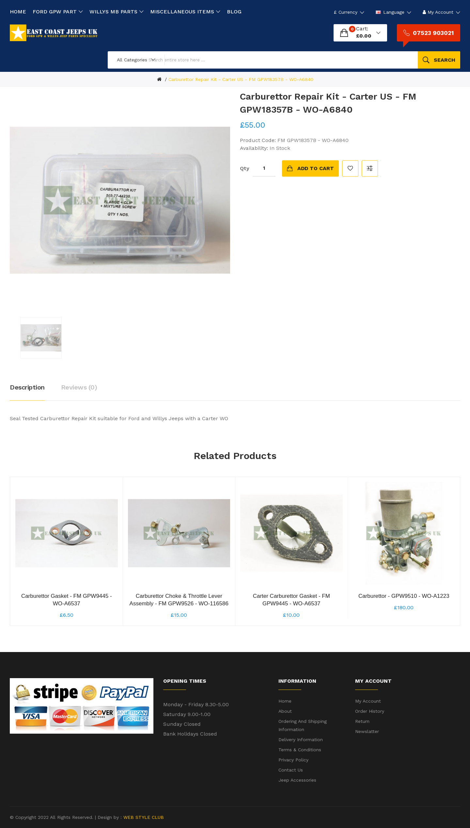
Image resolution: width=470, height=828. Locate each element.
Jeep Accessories (297, 780)
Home (284, 701)
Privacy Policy (293, 759)
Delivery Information (300, 739)
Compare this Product (370, 168)
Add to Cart (315, 168)
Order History (369, 711)
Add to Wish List (350, 168)
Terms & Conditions (299, 749)
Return (362, 721)
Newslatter (367, 731)
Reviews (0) (79, 387)
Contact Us (290, 769)
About (285, 711)
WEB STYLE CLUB (143, 817)
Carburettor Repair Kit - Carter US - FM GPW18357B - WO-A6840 (240, 79)
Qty (244, 168)
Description (27, 387)
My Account (368, 701)
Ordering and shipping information (302, 725)
